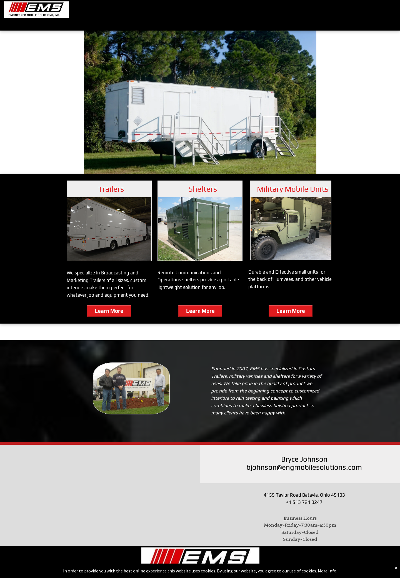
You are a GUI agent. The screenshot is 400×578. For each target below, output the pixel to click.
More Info (327, 571)
